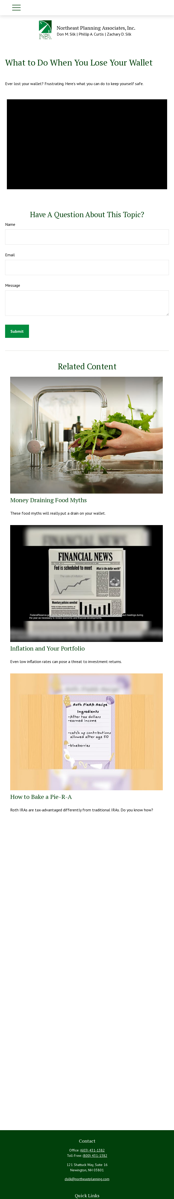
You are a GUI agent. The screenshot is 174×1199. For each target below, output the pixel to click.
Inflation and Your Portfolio (47, 648)
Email (10, 254)
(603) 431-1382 (92, 1150)
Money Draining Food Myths (48, 500)
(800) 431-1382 (95, 1155)
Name (10, 224)
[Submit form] (17, 331)
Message (12, 285)
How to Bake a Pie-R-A (41, 797)
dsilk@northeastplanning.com (87, 1179)
